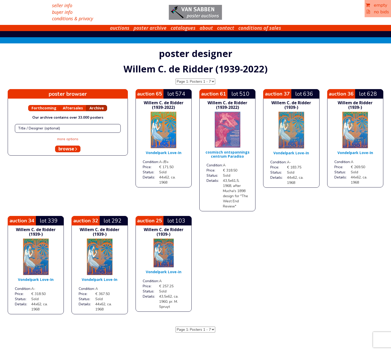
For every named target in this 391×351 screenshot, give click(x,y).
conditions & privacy (72, 18)
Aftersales (73, 107)
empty (376, 5)
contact (225, 28)
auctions (119, 28)
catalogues (183, 28)
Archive (96, 107)
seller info (62, 5)
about (206, 28)
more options (67, 139)
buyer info (62, 12)
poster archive (150, 28)
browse (67, 149)
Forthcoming (44, 107)
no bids (378, 12)
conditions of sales (259, 28)
